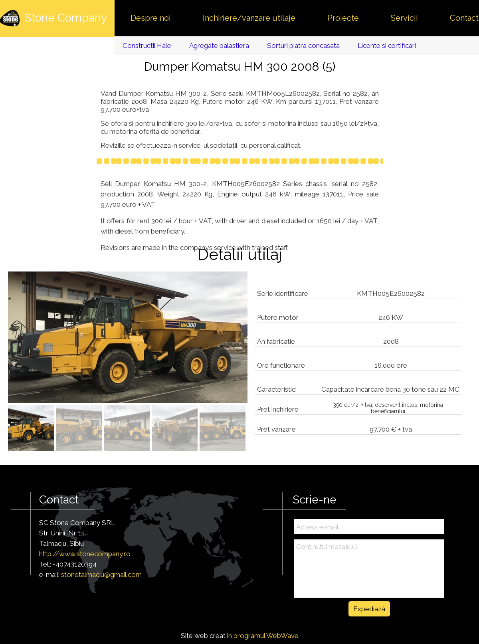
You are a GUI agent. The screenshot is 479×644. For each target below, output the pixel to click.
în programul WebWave (263, 636)
